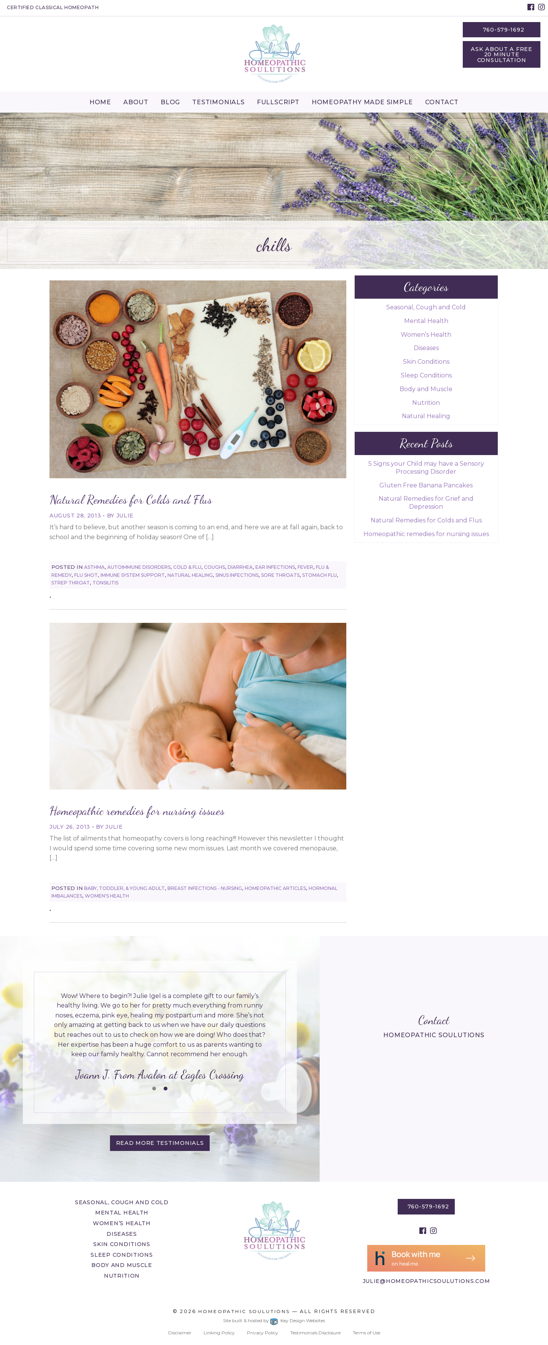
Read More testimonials (160, 1143)
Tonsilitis (105, 583)
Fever (305, 567)
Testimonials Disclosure (315, 1332)
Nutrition (426, 402)
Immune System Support (132, 575)
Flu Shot (86, 575)
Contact (442, 102)
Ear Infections (275, 567)
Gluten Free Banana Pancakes (426, 485)
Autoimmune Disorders (138, 567)
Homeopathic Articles (275, 888)
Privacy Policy (262, 1332)
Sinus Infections (236, 575)
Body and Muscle (426, 389)
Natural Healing (190, 575)
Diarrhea (240, 567)
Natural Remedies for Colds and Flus (130, 499)
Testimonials (218, 102)
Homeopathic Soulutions (244, 1311)
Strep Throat (70, 583)
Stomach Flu (319, 575)
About (135, 102)
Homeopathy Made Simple (362, 102)
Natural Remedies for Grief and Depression (426, 502)
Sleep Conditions (426, 375)
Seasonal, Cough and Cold (426, 307)
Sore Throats (280, 575)
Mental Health (426, 321)
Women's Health (107, 896)
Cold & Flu (187, 567)
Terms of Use (366, 1332)
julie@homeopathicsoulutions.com (426, 1281)
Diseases (426, 348)
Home (100, 102)
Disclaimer (179, 1332)
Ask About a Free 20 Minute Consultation (501, 55)
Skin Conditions (426, 361)
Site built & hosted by (274, 1320)
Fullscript (278, 102)
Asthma (94, 567)
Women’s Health (426, 334)
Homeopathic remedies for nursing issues (137, 811)
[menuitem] (100, 102)
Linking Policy (219, 1332)
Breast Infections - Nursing (204, 888)
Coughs (214, 567)
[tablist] (159, 1037)
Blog (170, 102)
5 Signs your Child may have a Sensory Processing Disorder (426, 467)
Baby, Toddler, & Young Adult (124, 888)
